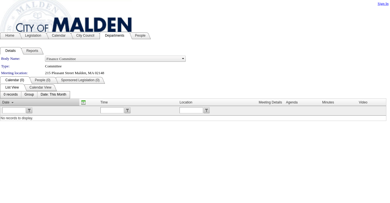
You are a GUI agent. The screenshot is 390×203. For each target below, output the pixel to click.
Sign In (383, 3)
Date (5, 102)
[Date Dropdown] (53, 94)
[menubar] (35, 94)
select (183, 59)
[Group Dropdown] (29, 94)
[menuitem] (10, 94)
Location (186, 102)
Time (104, 102)
